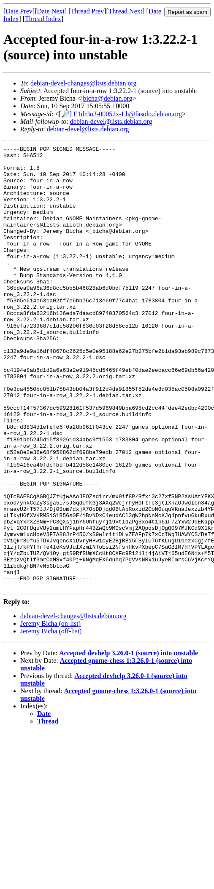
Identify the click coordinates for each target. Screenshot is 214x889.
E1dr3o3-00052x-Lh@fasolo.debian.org (127, 113)
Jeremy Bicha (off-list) (50, 719)
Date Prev (19, 11)
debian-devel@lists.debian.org (111, 121)
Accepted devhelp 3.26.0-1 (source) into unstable (128, 741)
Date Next (51, 11)
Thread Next (125, 11)
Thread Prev (87, 11)
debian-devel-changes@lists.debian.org (83, 83)
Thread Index (43, 18)
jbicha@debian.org (107, 98)
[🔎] (65, 113)
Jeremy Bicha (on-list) (50, 711)
